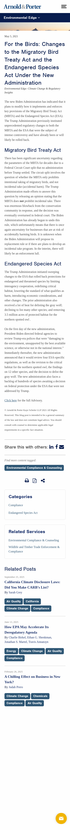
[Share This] (43, 480)
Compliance (16, 505)
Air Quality (14, 601)
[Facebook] (56, 447)
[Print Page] (27, 480)
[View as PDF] (35, 480)
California (32, 601)
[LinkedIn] (51, 447)
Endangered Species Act (23, 512)
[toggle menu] (63, 6)
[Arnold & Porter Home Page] (22, 6)
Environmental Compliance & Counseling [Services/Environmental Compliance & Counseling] (34, 540)
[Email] (61, 447)
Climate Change (17, 608)
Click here (10, 400)
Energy (11, 651)
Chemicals (40, 696)
